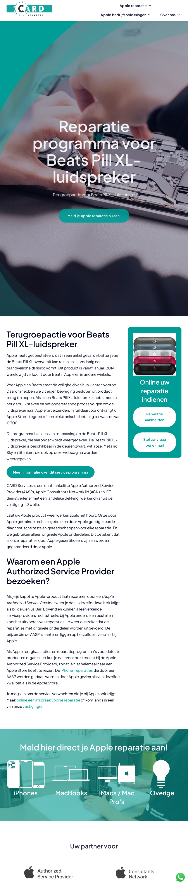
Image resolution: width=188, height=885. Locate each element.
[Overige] (162, 761)
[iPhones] (26, 761)
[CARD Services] (29, 3)
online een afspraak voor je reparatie (48, 700)
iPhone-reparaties (77, 670)
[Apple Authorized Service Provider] (49, 868)
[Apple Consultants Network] (139, 870)
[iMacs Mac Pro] (116, 761)
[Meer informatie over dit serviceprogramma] (51, 472)
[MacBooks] (71, 761)
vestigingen (33, 706)
